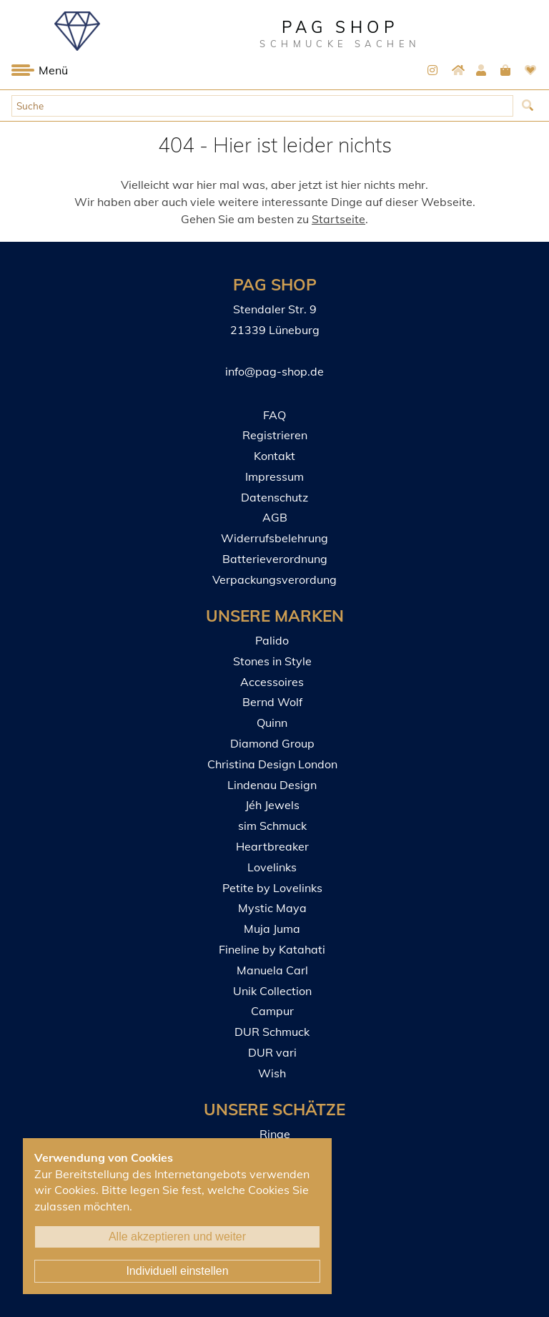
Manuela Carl (272, 970)
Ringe (274, 1134)
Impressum (274, 476)
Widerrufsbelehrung (274, 538)
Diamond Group (272, 743)
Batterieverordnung (274, 559)
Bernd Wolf (272, 702)
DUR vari (272, 1052)
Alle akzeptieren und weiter (177, 1236)
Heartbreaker (272, 846)
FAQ (274, 415)
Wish (272, 1073)
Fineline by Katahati (272, 949)
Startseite (338, 219)
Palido (272, 640)
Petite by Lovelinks (272, 888)
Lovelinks (272, 867)
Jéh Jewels (272, 805)
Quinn (272, 722)
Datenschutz (274, 497)
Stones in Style (272, 661)
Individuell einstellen (177, 1271)
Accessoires (272, 682)
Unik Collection (272, 991)
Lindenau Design (272, 785)
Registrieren (274, 435)
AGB (274, 517)
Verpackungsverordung (274, 579)
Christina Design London (272, 764)
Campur (272, 1011)
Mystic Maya (272, 908)
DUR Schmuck (272, 1031)
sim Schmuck (272, 825)
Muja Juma (272, 928)
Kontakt (274, 456)
